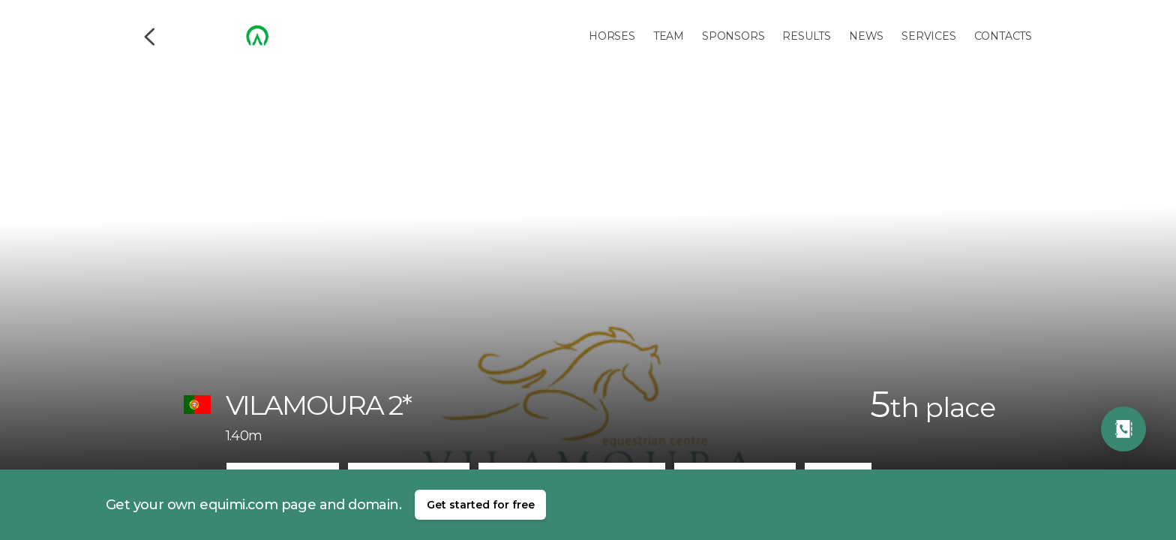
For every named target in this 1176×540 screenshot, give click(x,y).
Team (668, 36)
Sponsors (733, 36)
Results (806, 36)
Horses (612, 36)
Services (929, 36)
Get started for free (481, 505)
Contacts (1003, 36)
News (866, 36)
